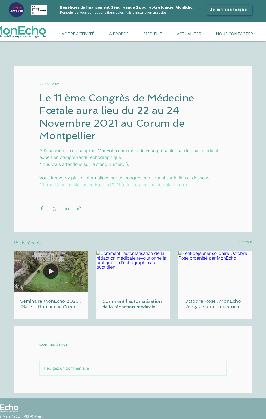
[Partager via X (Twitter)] (54, 208)
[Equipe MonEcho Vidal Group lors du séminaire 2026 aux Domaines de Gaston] (51, 271)
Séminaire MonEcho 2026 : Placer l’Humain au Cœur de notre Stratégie (50, 303)
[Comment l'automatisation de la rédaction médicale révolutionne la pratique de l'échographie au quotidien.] (133, 272)
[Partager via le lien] (79, 208)
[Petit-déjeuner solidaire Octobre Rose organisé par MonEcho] (215, 271)
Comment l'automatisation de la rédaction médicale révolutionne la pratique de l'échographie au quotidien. (132, 304)
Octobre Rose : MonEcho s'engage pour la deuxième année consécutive (213, 303)
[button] (78, 32)
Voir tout (245, 242)
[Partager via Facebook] (41, 208)
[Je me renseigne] (229, 10)
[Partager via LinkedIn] (66, 208)
